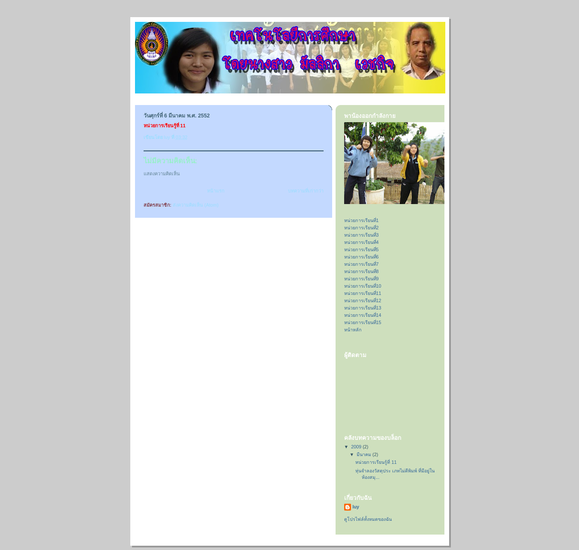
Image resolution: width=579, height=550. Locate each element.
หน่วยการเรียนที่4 (361, 242)
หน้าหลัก (353, 329)
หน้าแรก (216, 190)
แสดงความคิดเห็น (162, 173)
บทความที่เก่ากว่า (306, 190)
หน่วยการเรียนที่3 (361, 234)
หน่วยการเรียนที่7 (361, 264)
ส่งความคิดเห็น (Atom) (196, 204)
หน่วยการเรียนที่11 (362, 293)
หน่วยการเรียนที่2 (361, 227)
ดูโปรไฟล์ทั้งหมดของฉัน (368, 519)
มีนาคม (364, 454)
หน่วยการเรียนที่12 (362, 300)
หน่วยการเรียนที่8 (361, 271)
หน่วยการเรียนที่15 (362, 322)
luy (356, 506)
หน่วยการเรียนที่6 (361, 256)
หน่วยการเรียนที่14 (362, 315)
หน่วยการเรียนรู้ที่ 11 (375, 462)
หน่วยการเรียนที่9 (361, 278)
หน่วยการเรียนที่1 (361, 220)
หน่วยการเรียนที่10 (362, 286)
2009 (357, 446)
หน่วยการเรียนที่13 (362, 307)
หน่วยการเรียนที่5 (361, 249)
